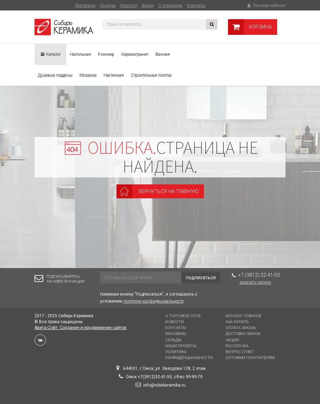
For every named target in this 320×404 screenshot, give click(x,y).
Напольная (80, 54)
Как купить (237, 322)
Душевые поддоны (55, 75)
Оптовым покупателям (250, 358)
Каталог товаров (243, 316)
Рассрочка (237, 346)
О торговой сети (182, 316)
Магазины (85, 5)
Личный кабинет (265, 5)
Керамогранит (134, 54)
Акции (148, 5)
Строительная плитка (151, 75)
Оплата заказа (241, 328)
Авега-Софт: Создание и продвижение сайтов (81, 327)
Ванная (162, 54)
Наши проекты (180, 346)
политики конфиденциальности (153, 301)
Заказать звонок (255, 282)
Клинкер (106, 54)
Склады (108, 5)
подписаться (201, 277)
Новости (128, 5)
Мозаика (88, 75)
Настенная (114, 75)
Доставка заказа (243, 333)
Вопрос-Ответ (240, 352)
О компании (170, 5)
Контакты (196, 5)
